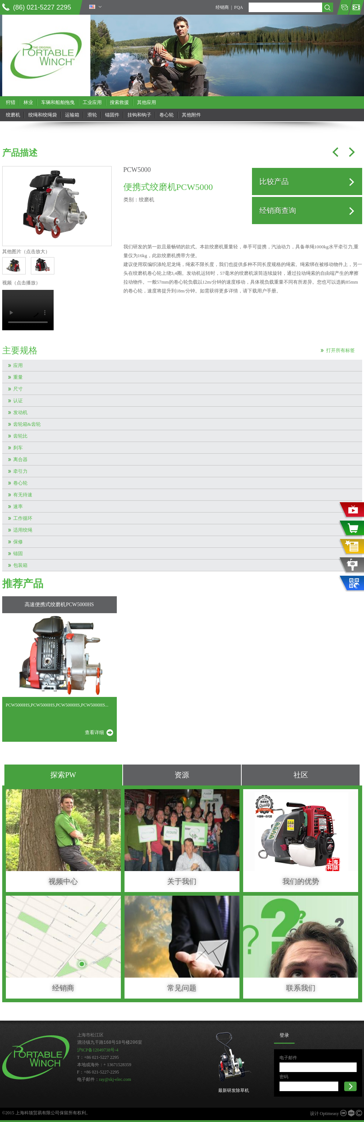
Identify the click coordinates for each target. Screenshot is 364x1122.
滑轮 (92, 115)
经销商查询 (277, 210)
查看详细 (94, 732)
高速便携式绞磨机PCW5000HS (59, 604)
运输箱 (72, 115)
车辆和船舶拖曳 (58, 102)
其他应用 (146, 102)
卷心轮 (166, 115)
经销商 (222, 7)
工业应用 (92, 102)
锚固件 (112, 115)
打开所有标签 (340, 350)
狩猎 (10, 102)
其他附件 (191, 115)
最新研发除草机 (233, 1090)
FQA (238, 7)
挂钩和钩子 (139, 115)
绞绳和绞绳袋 (42, 115)
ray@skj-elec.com (115, 1079)
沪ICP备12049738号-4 (98, 1050)
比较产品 (274, 181)
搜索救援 (119, 102)
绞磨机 (13, 115)
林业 (28, 102)
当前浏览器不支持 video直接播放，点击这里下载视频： (28, 310)
